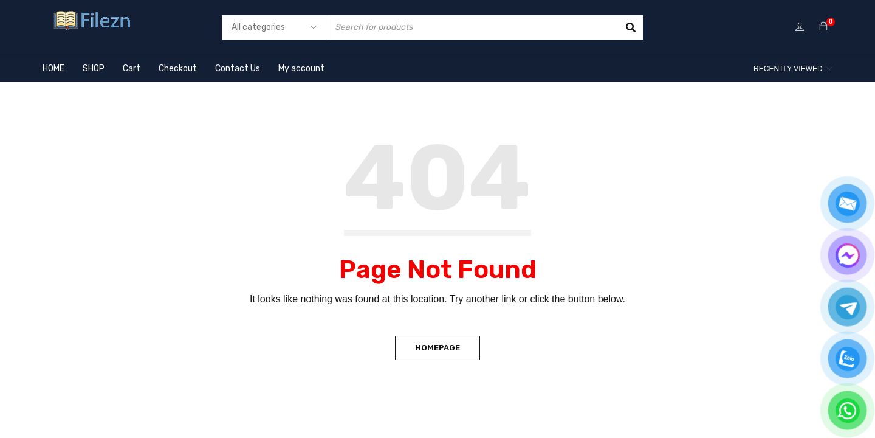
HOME (53, 68)
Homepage (437, 347)
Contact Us (237, 68)
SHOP (94, 68)
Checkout (178, 68)
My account (301, 68)
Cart (131, 68)
